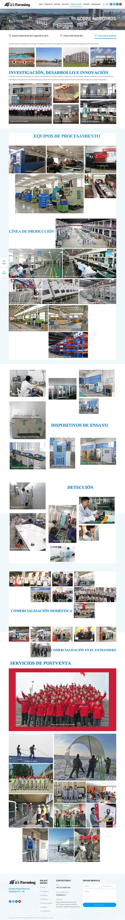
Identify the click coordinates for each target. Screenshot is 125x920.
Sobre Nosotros (76, 4)
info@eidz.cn (61, 895)
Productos (49, 4)
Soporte (86, 4)
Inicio (41, 4)
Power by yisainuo (49, 917)
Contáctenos (96, 4)
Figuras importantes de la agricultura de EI (28, 36)
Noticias (57, 4)
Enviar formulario (99, 905)
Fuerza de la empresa (105, 35)
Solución (65, 4)
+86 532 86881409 (63, 888)
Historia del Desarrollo (71, 36)
